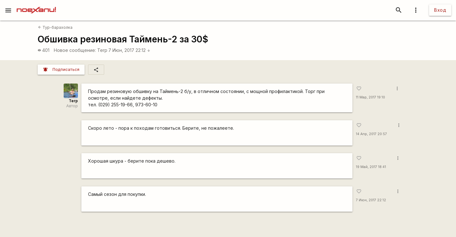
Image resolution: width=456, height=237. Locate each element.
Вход (440, 10)
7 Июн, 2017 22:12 (129, 50)
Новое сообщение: (75, 50)
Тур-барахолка (55, 27)
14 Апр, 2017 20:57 (371, 134)
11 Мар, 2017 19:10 (370, 97)
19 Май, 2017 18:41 (371, 167)
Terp (102, 50)
